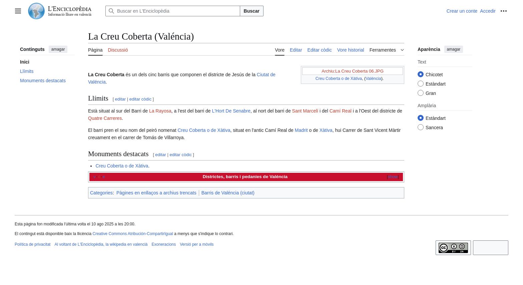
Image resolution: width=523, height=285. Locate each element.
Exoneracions (164, 244)
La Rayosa (160, 111)
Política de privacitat (32, 244)
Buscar (251, 11)
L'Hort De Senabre (231, 111)
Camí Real (341, 111)
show (393, 176)
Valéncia (373, 78)
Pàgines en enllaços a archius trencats (156, 192)
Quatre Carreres (105, 118)
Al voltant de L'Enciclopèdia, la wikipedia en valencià (100, 244)
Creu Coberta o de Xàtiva (339, 78)
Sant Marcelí (305, 111)
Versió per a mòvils (196, 244)
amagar (58, 49)
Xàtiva (326, 130)
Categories (101, 192)
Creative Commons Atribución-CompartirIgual (132, 233)
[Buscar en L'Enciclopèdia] (172, 11)
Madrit (301, 130)
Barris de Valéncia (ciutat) (227, 192)
